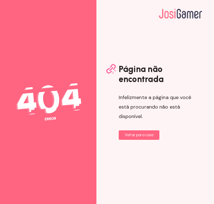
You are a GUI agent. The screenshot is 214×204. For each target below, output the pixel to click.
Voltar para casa (139, 135)
